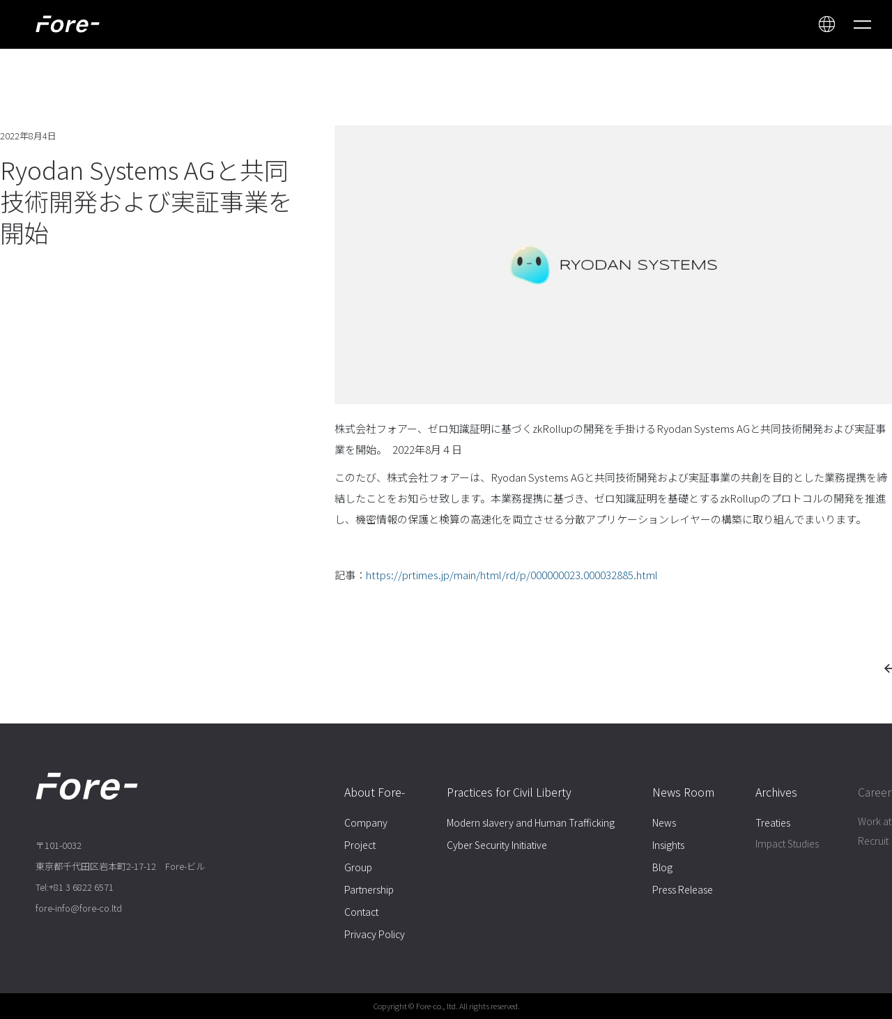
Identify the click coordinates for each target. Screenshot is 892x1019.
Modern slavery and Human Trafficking (531, 822)
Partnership (369, 889)
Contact (361, 912)
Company (365, 822)
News (664, 822)
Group (358, 867)
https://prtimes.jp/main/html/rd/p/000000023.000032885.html (512, 574)
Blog (662, 867)
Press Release (682, 889)
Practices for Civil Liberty (509, 791)
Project (360, 845)
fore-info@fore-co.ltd (79, 907)
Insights (668, 845)
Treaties (772, 822)
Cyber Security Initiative (497, 845)
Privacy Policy (374, 934)
